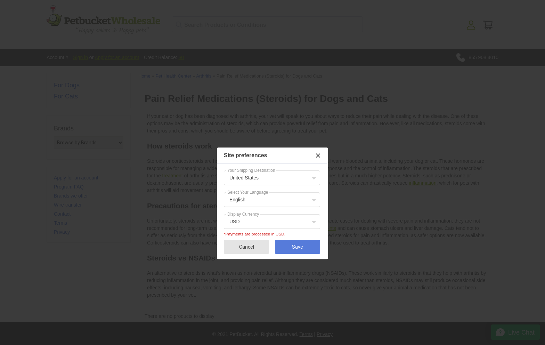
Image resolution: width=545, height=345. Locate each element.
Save (297, 247)
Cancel (246, 247)
